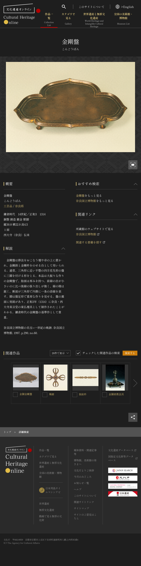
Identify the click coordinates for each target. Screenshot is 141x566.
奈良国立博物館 (86, 201)
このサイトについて (92, 7)
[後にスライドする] (133, 383)
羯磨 (51, 394)
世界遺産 (44, 503)
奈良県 (19, 206)
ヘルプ (77, 489)
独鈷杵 (83, 394)
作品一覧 (49, 19)
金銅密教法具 (116, 394)
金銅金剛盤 (25, 394)
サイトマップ (81, 508)
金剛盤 (80, 195)
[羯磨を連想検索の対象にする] (45, 394)
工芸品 (8, 206)
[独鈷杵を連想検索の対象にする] (74, 394)
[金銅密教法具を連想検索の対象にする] (104, 394)
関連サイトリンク (84, 502)
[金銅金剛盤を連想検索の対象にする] (15, 394)
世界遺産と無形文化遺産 (94, 20)
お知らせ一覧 (81, 483)
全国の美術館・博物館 (123, 19)
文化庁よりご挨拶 (84, 470)
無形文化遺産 (46, 510)
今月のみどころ (82, 476)
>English (125, 7)
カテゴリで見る (68, 19)
